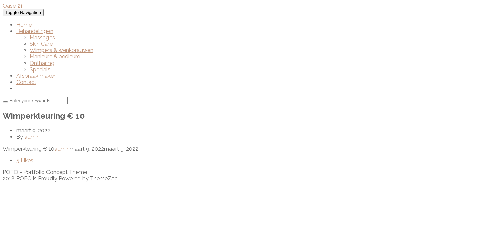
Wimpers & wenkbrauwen (61, 50)
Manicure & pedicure (55, 56)
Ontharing (42, 63)
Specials (40, 69)
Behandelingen (34, 31)
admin (32, 137)
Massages (42, 37)
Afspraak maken (36, 76)
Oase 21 (13, 6)
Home (24, 25)
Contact (26, 82)
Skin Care (41, 44)
